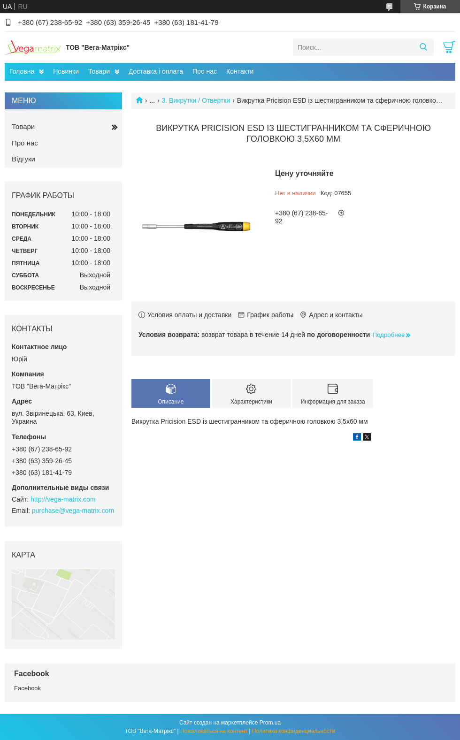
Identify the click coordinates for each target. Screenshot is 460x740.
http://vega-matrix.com (63, 499)
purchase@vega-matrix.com (73, 510)
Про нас (204, 71)
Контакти (239, 71)
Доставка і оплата (156, 71)
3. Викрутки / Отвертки (196, 100)
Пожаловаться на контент (213, 731)
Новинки (66, 71)
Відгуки (23, 159)
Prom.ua (270, 722)
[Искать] (423, 47)
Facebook (27, 688)
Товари (99, 71)
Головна (21, 71)
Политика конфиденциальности (293, 731)
